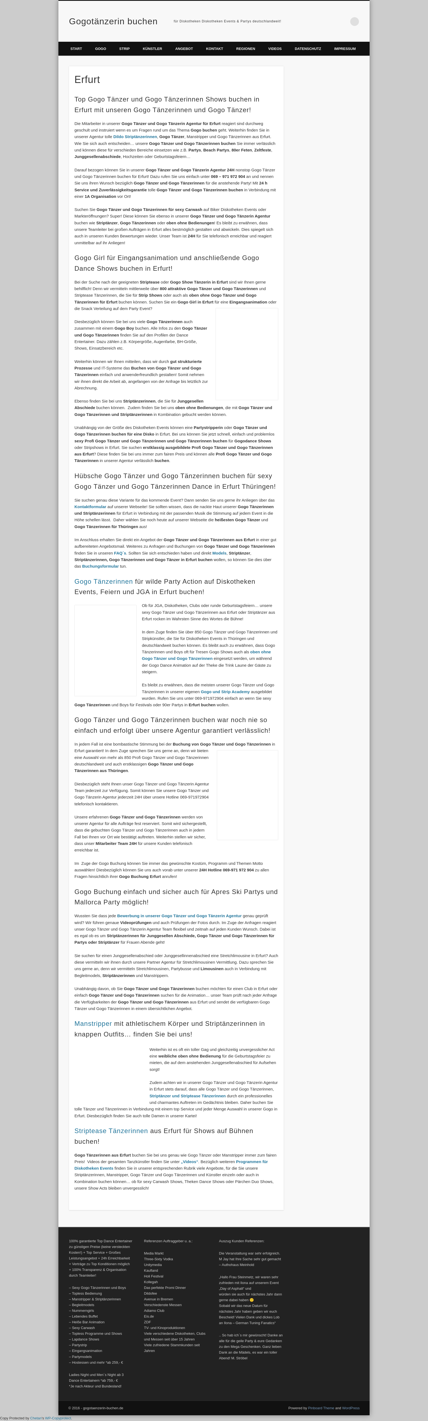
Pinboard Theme (321, 1408)
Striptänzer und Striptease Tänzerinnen (188, 1096)
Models (219, 553)
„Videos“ (189, 1161)
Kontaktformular (90, 506)
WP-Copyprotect (58, 1418)
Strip (124, 49)
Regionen (245, 49)
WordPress (350, 1408)
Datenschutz (308, 49)
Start (76, 49)
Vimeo (343, 21)
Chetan (36, 1418)
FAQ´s (120, 553)
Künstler (152, 49)
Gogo (100, 49)
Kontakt (214, 49)
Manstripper (93, 1023)
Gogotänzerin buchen (113, 21)
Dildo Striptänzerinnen (135, 136)
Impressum (345, 49)
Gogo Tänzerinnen (104, 581)
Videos (275, 49)
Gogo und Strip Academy (226, 691)
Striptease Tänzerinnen (112, 1130)
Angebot (184, 49)
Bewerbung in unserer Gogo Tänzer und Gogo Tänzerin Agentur (180, 915)
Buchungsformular (101, 566)
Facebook (332, 21)
